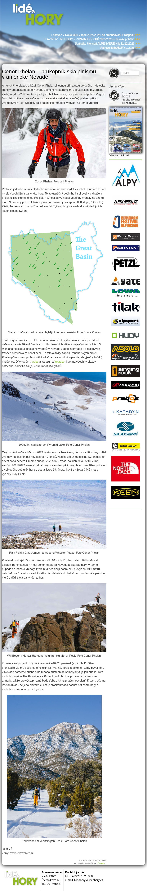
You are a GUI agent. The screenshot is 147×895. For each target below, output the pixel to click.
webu (35, 361)
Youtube (59, 361)
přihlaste (101, 863)
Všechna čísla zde (119, 155)
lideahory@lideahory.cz (88, 880)
